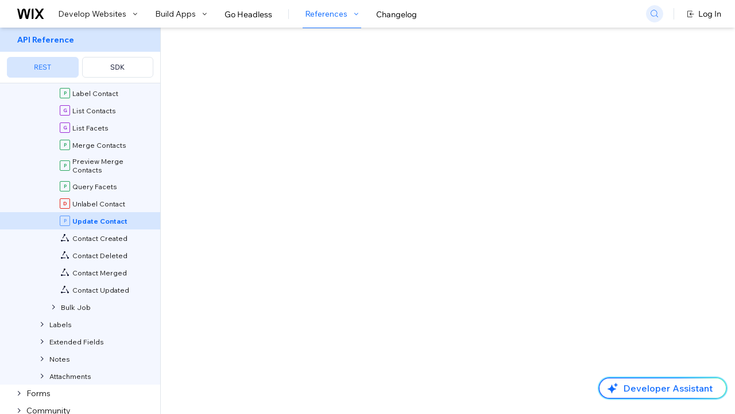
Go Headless (248, 14)
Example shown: (538, 114)
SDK (117, 67)
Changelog (396, 14)
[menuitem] (80, 55)
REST (42, 67)
